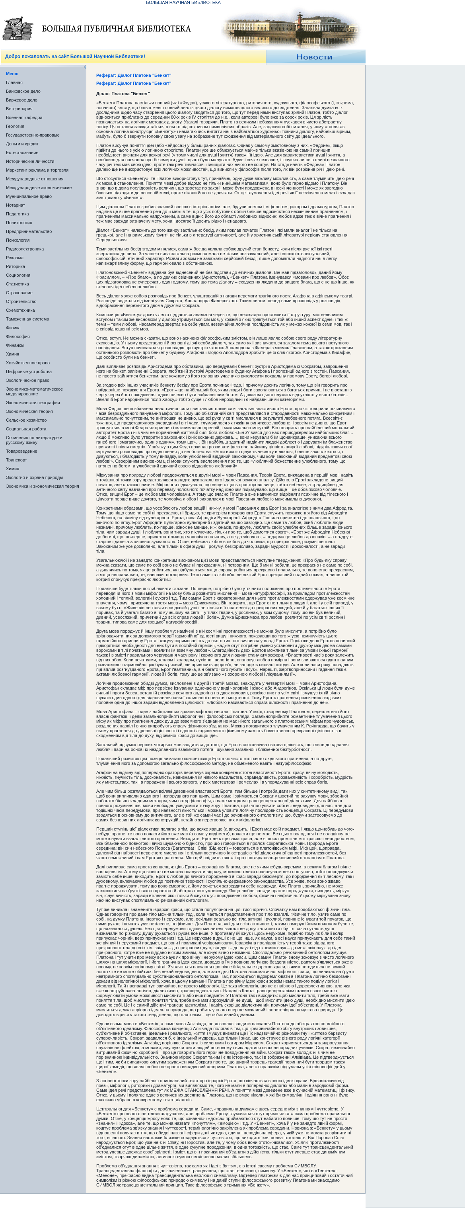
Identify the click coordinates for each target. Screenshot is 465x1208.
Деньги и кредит (22, 143)
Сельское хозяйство (26, 420)
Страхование (19, 292)
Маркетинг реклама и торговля (37, 170)
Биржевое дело (21, 100)
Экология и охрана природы (34, 477)
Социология (18, 275)
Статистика (17, 283)
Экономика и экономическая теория (42, 486)
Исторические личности (30, 161)
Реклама (14, 257)
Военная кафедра (24, 117)
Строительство (21, 301)
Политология (19, 222)
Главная (14, 82)
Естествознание (22, 152)
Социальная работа (26, 428)
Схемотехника (20, 310)
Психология (18, 240)
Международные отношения (35, 178)
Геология (15, 126)
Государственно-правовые (33, 135)
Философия (18, 336)
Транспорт (16, 459)
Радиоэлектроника (25, 248)
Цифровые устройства (29, 371)
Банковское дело (23, 91)
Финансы (15, 345)
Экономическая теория (29, 411)
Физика (13, 327)
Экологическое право (27, 380)
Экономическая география (33, 402)
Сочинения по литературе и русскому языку (34, 440)
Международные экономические (39, 187)
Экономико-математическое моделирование (34, 391)
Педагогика (17, 213)
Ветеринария (19, 108)
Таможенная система (27, 319)
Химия (12, 354)
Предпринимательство (29, 231)
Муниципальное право (29, 196)
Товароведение (21, 451)
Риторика (15, 266)
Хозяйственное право (28, 362)
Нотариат (15, 205)
